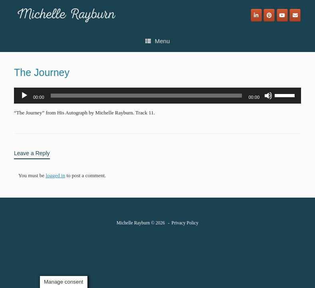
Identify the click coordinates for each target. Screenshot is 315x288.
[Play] (24, 96)
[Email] (295, 15)
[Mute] (268, 96)
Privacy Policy (185, 222)
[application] (157, 96)
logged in (55, 175)
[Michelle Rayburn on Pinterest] (269, 15)
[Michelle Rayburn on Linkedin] (256, 15)
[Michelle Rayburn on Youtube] (282, 15)
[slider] (146, 96)
